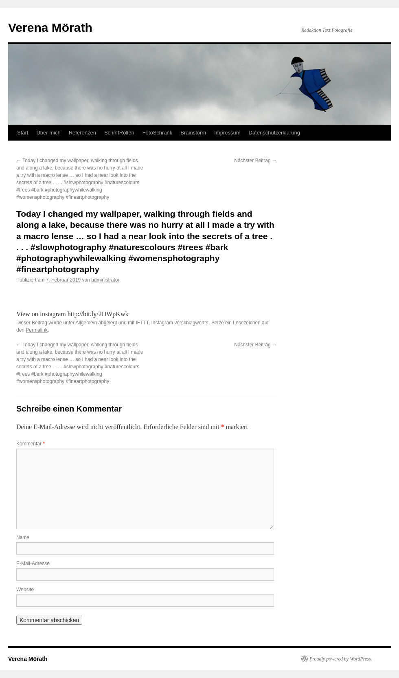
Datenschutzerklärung (274, 133)
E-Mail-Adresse (33, 563)
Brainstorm (193, 133)
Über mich (48, 133)
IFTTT (142, 323)
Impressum (227, 133)
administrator (105, 280)
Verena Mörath (50, 27)
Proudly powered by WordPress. (340, 659)
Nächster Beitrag (255, 160)
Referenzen (82, 133)
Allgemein (86, 323)
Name (22, 537)
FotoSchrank (157, 133)
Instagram (162, 323)
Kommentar (30, 444)
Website (25, 589)
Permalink (36, 330)
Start (22, 133)
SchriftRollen (119, 133)
